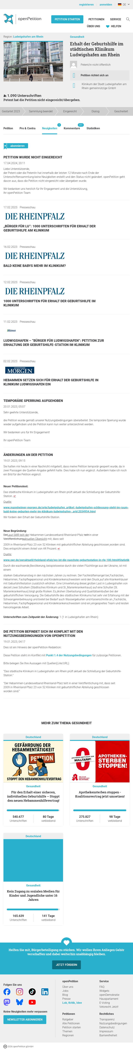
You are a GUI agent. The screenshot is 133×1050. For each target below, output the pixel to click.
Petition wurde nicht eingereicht (32, 157)
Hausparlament (108, 998)
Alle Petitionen (71, 1023)
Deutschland (33, 737)
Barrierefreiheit (108, 1035)
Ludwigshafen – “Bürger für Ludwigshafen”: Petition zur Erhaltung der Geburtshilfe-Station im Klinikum (53, 343)
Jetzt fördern (66, 964)
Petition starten (67, 19)
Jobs (65, 990)
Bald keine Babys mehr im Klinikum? (34, 266)
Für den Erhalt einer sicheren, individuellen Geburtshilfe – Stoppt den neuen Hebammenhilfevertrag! (33, 796)
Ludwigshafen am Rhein (28, 36)
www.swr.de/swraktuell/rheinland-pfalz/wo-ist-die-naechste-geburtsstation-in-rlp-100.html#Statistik (66, 560)
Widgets (104, 990)
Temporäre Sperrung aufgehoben (33, 401)
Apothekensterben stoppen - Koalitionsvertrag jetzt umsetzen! (100, 794)
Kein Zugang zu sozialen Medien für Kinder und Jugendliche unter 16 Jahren (33, 895)
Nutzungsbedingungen (113, 1023)
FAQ (101, 986)
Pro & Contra (28, 128)
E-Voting (104, 1002)
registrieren (86, 4)
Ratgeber (67, 1019)
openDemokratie (109, 994)
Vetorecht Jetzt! (108, 1006)
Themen (67, 1031)
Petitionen (96, 19)
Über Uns (93, 26)
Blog (65, 994)
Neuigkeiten (49, 126)
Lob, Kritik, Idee (72, 1002)
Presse (66, 998)
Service (115, 19)
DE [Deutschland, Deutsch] (122, 4)
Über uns (67, 986)
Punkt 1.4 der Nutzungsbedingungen (69, 655)
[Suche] (128, 19)
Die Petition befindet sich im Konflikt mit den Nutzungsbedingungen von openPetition (43, 634)
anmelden (106, 4)
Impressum (106, 1031)
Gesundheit (77, 36)
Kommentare (72, 126)
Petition (8, 128)
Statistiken (93, 128)
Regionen (68, 1035)
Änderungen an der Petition (28, 455)
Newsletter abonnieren (24, 1019)
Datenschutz (107, 1027)
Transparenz (107, 1019)
